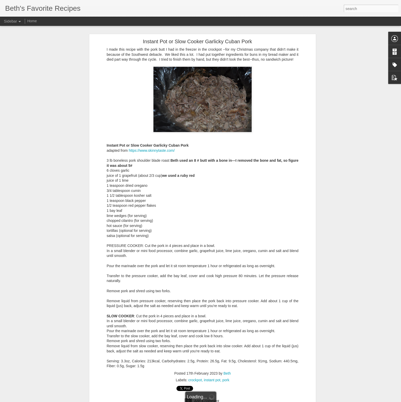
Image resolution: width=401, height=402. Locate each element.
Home (32, 21)
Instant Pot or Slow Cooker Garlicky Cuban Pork (197, 27)
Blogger (216, 399)
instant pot (212, 366)
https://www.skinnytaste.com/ (152, 136)
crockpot (195, 366)
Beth (227, 359)
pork (225, 366)
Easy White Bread (25, 388)
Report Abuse (231, 399)
